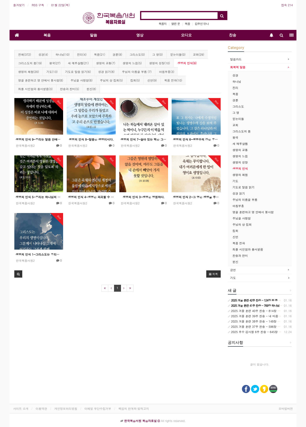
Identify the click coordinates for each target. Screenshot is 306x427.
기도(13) (52, 72)
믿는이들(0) (178, 54)
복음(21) (99, 54)
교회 (235, 125)
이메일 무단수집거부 (97, 408)
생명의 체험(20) (28, 72)
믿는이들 (238, 119)
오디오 (186, 35)
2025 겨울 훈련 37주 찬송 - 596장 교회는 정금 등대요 (265, 326)
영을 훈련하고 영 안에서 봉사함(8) (40, 80)
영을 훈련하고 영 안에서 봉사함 (253, 212)
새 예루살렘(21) (78, 63)
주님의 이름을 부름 (245, 199)
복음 (187, 24)
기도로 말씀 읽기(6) (78, 72)
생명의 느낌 (240, 156)
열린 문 (175, 24)
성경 (235, 75)
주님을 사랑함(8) (82, 80)
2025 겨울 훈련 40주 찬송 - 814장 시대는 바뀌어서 (263, 311)
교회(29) (198, 54)
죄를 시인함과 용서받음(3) (35, 89)
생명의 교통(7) (105, 63)
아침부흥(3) (166, 72)
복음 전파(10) (173, 80)
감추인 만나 (202, 24)
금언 (233, 270)
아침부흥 (238, 206)
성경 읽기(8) (106, 72)
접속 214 (287, 5)
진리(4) (82, 54)
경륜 (235, 100)
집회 (235, 231)
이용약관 (41, 408)
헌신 (235, 262)
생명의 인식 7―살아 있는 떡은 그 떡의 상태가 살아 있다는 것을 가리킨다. (143, 139)
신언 (235, 237)
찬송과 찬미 (240, 255)
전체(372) (24, 54)
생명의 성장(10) (159, 63)
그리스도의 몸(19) (30, 63)
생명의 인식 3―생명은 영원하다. (144, 197)
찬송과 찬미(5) (69, 89)
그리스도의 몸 (242, 131)
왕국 (235, 137)
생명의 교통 (240, 150)
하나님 (237, 81)
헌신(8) (91, 89)
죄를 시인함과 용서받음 (248, 249)
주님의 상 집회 (242, 224)
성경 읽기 (239, 193)
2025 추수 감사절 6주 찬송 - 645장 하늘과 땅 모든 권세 (266, 332)
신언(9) (152, 80)
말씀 (93, 35)
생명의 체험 (240, 175)
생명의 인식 (240, 168)
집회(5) (135, 80)
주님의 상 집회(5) (111, 80)
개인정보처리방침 (65, 408)
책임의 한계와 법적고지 (133, 408)
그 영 (236, 112)
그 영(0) (157, 54)
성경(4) (43, 54)
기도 (235, 181)
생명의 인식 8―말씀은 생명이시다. (91, 139)
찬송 (232, 35)
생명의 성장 (240, 162)
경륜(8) (117, 54)
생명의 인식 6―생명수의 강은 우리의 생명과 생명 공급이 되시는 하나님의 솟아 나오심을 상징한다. (196, 139)
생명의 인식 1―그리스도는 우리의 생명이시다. (39, 254)
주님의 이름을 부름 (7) (137, 72)
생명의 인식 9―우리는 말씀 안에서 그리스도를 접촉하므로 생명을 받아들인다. (39, 139)
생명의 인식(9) (187, 63)
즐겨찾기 (19, 5)
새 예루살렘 (240, 144)
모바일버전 (286, 408)
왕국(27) (54, 63)
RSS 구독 (38, 5)
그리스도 (238, 106)
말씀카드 (236, 59)
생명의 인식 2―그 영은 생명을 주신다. (196, 197)
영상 (139, 35)
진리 (235, 88)
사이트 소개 (20, 408)
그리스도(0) (137, 54)
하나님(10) (62, 54)
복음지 (163, 24)
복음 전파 (239, 243)
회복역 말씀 (238, 67)
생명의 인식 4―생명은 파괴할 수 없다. (91, 197)
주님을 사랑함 (242, 218)
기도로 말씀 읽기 (244, 187)
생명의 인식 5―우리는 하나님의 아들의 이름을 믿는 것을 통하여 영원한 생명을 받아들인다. (39, 197)
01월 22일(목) (60, 5)
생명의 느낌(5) (132, 63)
